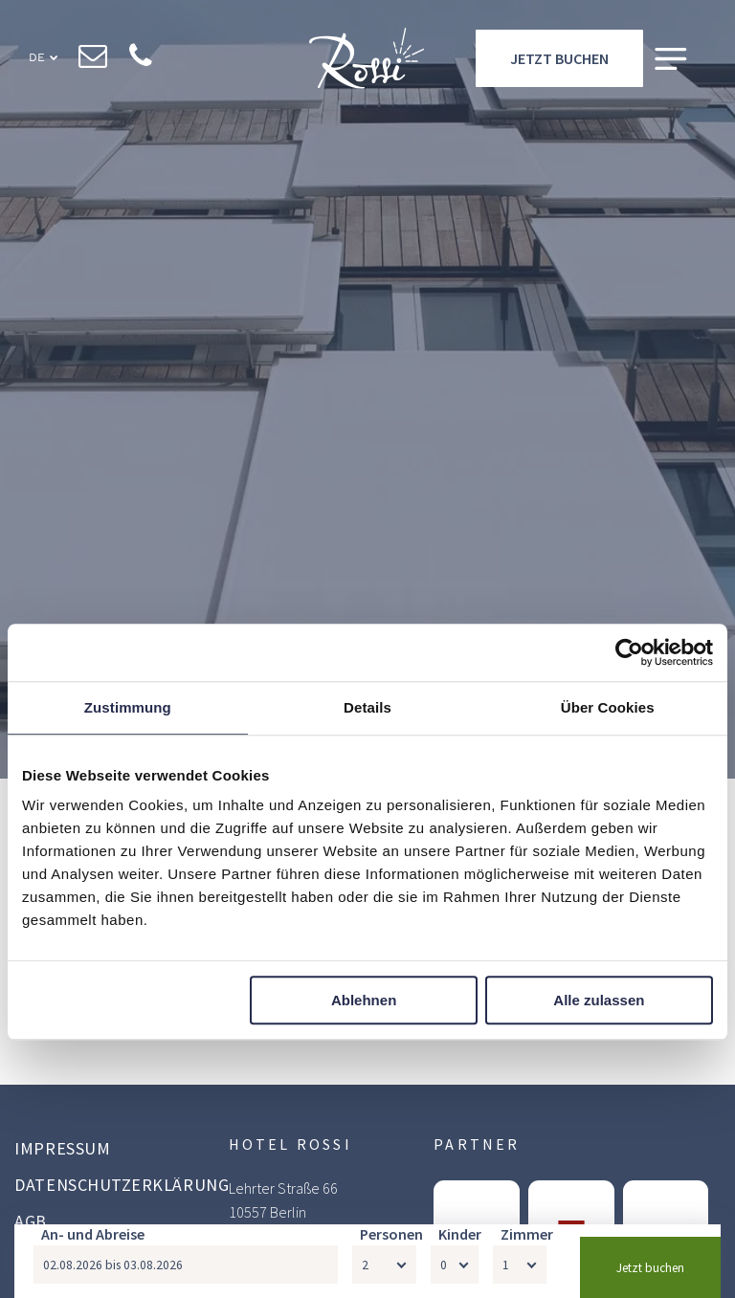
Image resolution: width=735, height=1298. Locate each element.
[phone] (141, 58)
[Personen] (384, 1264)
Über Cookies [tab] (608, 707)
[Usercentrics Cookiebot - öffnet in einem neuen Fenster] (629, 652)
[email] (93, 58)
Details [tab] (367, 707)
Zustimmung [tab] (127, 707)
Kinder (459, 1233)
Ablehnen (363, 1000)
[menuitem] (121, 1151)
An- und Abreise (93, 1233)
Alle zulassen (598, 1000)
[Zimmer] (519, 1264)
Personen (391, 1233)
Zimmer (527, 1233)
